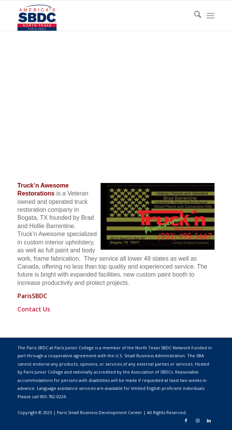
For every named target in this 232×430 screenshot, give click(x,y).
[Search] (193, 15)
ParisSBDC (32, 296)
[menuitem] (193, 15)
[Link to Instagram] (197, 420)
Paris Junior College (43, 372)
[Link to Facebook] (186, 420)
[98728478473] (96, 15)
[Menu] (211, 15)
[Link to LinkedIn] (209, 420)
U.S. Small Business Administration (150, 355)
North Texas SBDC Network (162, 347)
